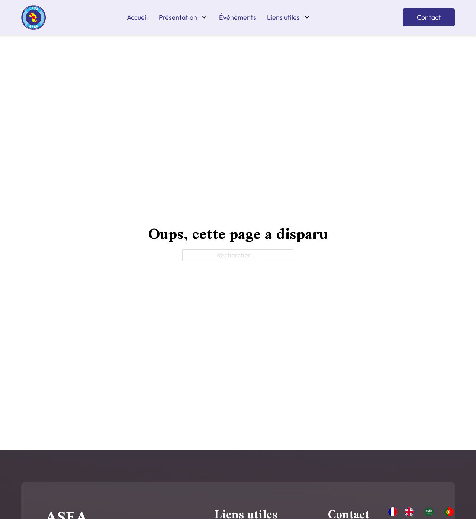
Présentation (178, 17)
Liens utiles (283, 17)
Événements (237, 17)
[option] (411, 511)
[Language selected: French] (424, 511)
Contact (429, 17)
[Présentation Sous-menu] (204, 17)
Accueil (137, 17)
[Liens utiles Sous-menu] (307, 17)
